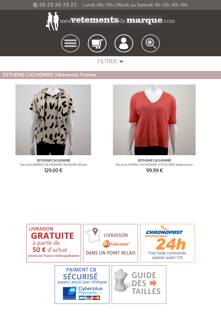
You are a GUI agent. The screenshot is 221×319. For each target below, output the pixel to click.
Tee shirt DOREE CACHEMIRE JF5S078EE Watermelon (154, 165)
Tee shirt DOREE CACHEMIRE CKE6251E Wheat (53, 165)
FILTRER (107, 61)
